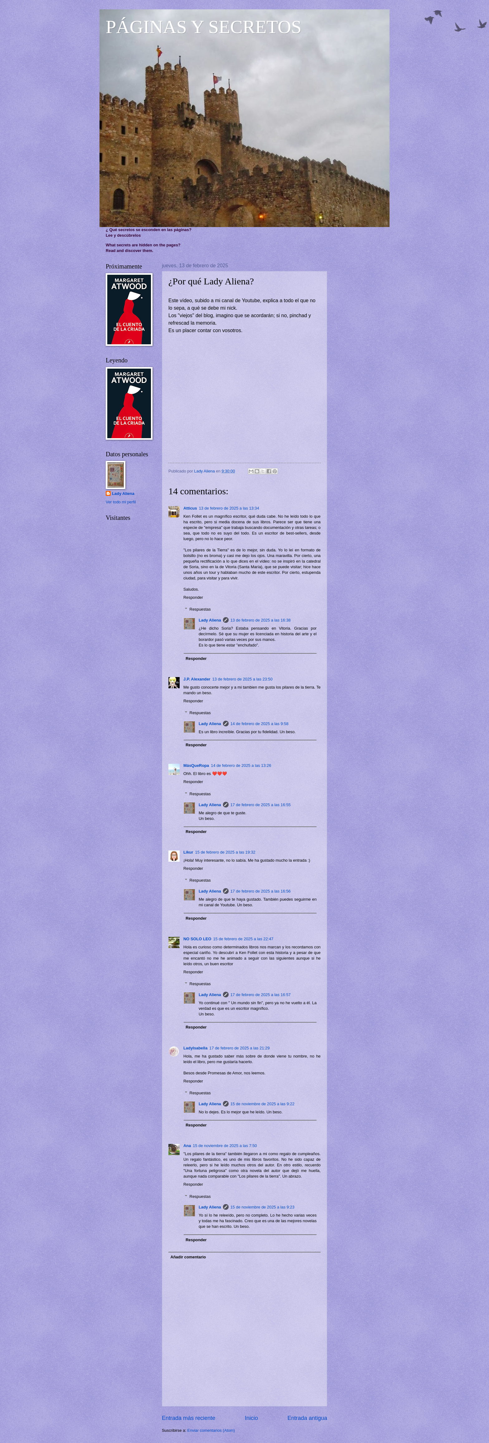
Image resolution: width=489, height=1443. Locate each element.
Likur (188, 852)
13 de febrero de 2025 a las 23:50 (242, 679)
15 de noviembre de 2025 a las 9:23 (262, 1207)
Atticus (190, 508)
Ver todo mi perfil (121, 502)
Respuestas (200, 609)
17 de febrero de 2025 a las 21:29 (239, 1048)
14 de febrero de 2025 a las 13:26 (241, 765)
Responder (193, 597)
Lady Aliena (210, 620)
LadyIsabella (195, 1048)
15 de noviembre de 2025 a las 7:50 (225, 1145)
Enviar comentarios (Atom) (211, 1430)
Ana (187, 1145)
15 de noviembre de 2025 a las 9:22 (262, 1104)
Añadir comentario (188, 1257)
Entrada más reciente (188, 1418)
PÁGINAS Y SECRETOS (204, 27)
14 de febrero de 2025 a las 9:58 (259, 723)
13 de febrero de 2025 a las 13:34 (229, 508)
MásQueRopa (196, 765)
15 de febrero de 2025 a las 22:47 (243, 939)
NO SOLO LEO (197, 939)
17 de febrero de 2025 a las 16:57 (260, 994)
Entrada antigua (307, 1418)
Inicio (251, 1418)
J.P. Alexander (197, 679)
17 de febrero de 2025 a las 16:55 (260, 804)
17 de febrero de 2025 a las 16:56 (260, 891)
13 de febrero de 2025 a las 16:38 (260, 620)
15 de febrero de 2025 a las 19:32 (225, 852)
